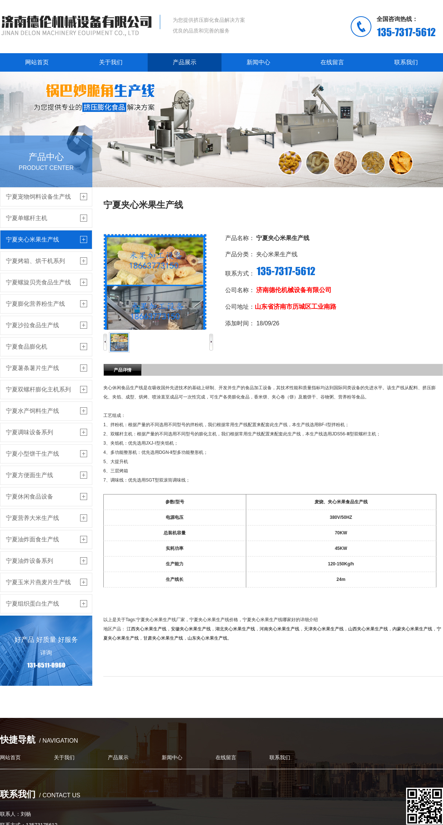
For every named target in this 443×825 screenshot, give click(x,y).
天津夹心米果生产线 (324, 628)
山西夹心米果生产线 (368, 628)
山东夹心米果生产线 (207, 638)
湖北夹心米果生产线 (235, 628)
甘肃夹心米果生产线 (163, 638)
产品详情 (122, 370)
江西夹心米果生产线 (146, 628)
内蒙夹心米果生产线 (412, 628)
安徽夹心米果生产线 (191, 628)
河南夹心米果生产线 (279, 628)
